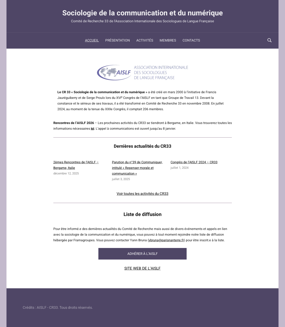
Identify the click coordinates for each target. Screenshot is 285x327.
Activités (144, 40)
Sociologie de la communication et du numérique (142, 13)
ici (92, 128)
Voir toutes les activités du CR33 (142, 194)
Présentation (117, 40)
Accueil (92, 40)
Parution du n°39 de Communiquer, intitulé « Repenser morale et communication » (137, 168)
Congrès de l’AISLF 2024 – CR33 (194, 162)
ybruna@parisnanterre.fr (166, 240)
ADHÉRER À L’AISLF (142, 253)
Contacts (191, 40)
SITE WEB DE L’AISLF (142, 268)
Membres (168, 40)
